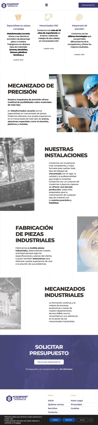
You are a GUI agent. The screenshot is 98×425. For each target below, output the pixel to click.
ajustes (18, 423)
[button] (46, 5)
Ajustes (82, 420)
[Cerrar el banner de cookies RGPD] (91, 420)
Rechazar (69, 420)
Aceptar (55, 420)
